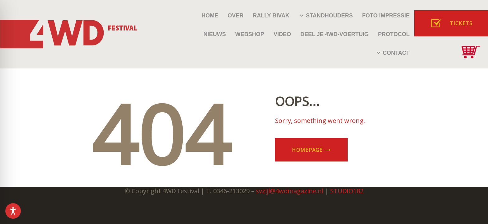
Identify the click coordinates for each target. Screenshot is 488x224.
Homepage (307, 150)
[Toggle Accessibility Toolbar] (13, 211)
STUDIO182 (347, 191)
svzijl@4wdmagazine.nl (289, 191)
